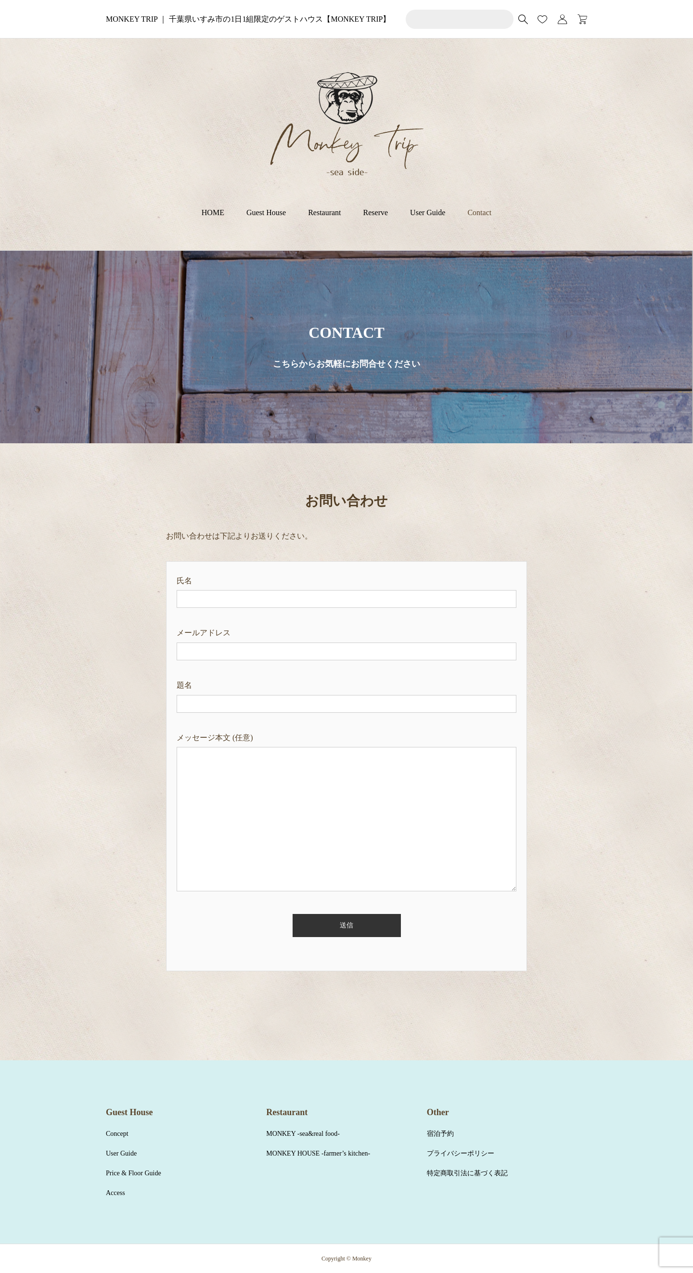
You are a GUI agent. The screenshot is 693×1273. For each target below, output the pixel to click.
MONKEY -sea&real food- (303, 1133)
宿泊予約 (440, 1133)
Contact (479, 212)
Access (115, 1192)
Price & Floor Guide (133, 1173)
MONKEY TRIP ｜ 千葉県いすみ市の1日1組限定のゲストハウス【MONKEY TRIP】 (248, 19)
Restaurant (324, 212)
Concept (117, 1133)
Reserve (375, 212)
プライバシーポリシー (460, 1153)
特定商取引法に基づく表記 (467, 1173)
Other (438, 1112)
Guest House (266, 212)
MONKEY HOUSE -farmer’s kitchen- (318, 1153)
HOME (213, 212)
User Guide (427, 212)
